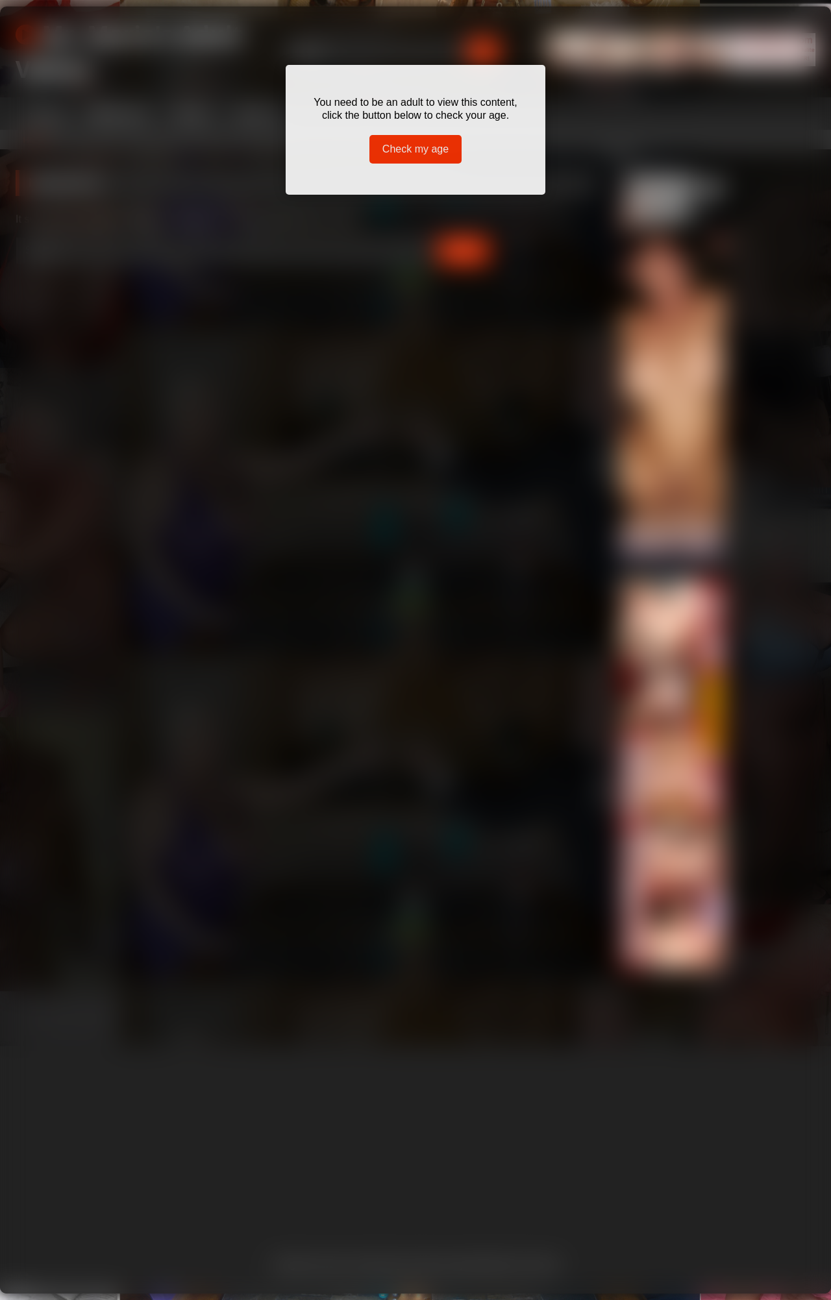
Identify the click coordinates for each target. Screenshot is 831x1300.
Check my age (415, 148)
